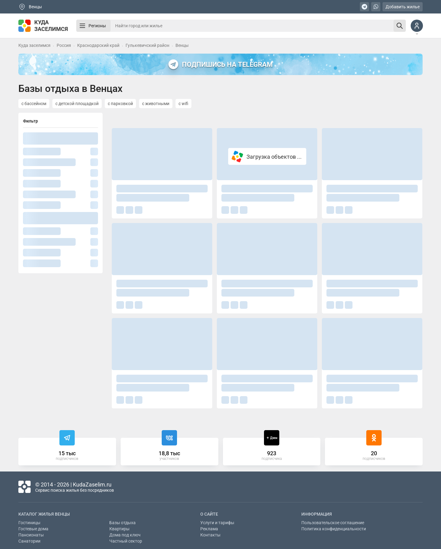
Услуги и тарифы (217, 522)
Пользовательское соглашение (332, 522)
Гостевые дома (33, 528)
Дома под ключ (125, 534)
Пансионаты (31, 534)
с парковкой (120, 103)
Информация (316, 514)
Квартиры (119, 528)
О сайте (209, 514)
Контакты (210, 534)
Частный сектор (125, 541)
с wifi (183, 103)
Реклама (209, 528)
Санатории (29, 541)
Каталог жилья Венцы (44, 514)
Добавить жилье (403, 6)
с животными (155, 103)
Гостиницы (29, 522)
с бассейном (33, 103)
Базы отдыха (122, 522)
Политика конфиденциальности (333, 528)
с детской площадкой (77, 103)
